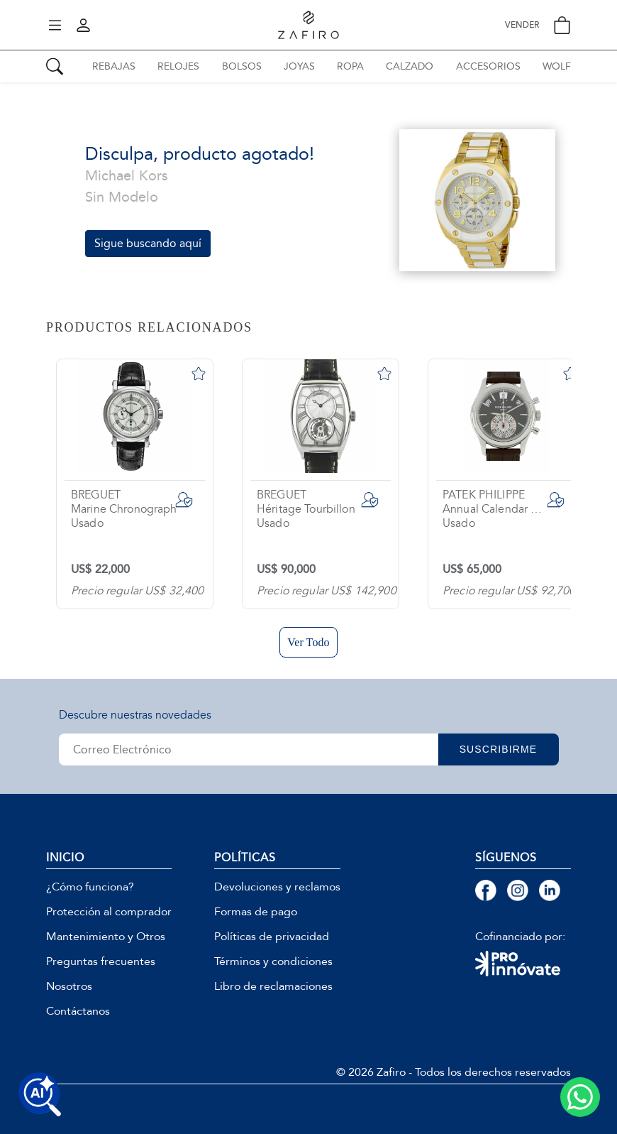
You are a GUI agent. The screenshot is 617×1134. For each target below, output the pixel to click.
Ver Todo (308, 642)
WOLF (557, 66)
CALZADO (409, 66)
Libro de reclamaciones (273, 986)
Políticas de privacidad (271, 936)
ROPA (350, 66)
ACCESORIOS (488, 66)
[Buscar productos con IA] (40, 1094)
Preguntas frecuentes (100, 961)
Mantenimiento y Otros (105, 936)
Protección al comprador (109, 912)
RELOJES (178, 66)
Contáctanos (78, 1011)
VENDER (522, 25)
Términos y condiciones (273, 961)
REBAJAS (113, 66)
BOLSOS (242, 66)
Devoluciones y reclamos (277, 887)
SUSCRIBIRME (499, 749)
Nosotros (69, 986)
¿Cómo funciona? (90, 887)
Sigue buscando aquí (147, 243)
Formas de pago (255, 912)
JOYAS (299, 66)
